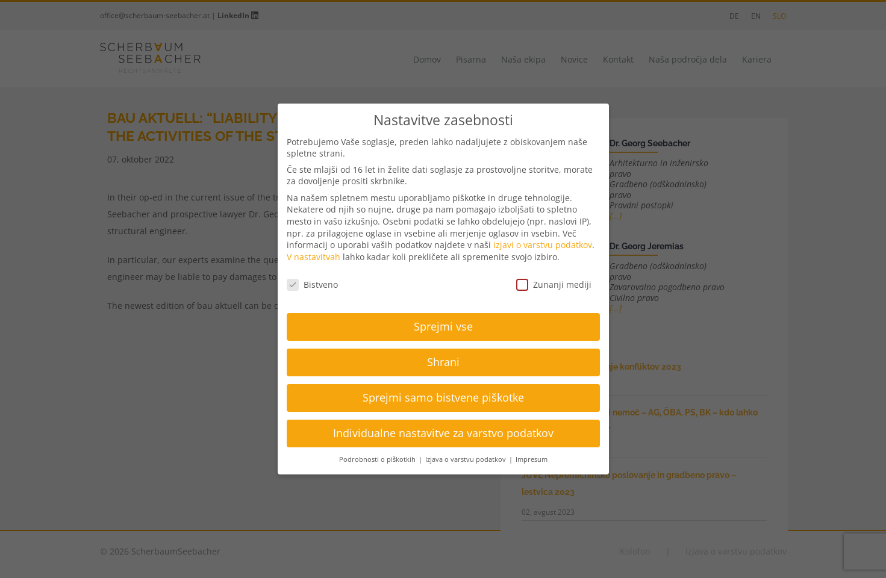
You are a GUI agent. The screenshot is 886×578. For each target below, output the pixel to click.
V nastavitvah (313, 257)
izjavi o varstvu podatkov (542, 244)
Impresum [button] (532, 459)
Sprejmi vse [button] (443, 326)
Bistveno (312, 284)
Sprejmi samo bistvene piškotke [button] (443, 397)
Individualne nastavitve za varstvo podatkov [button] (443, 433)
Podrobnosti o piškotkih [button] (378, 459)
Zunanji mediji (553, 284)
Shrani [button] (443, 362)
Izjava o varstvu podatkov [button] (466, 459)
